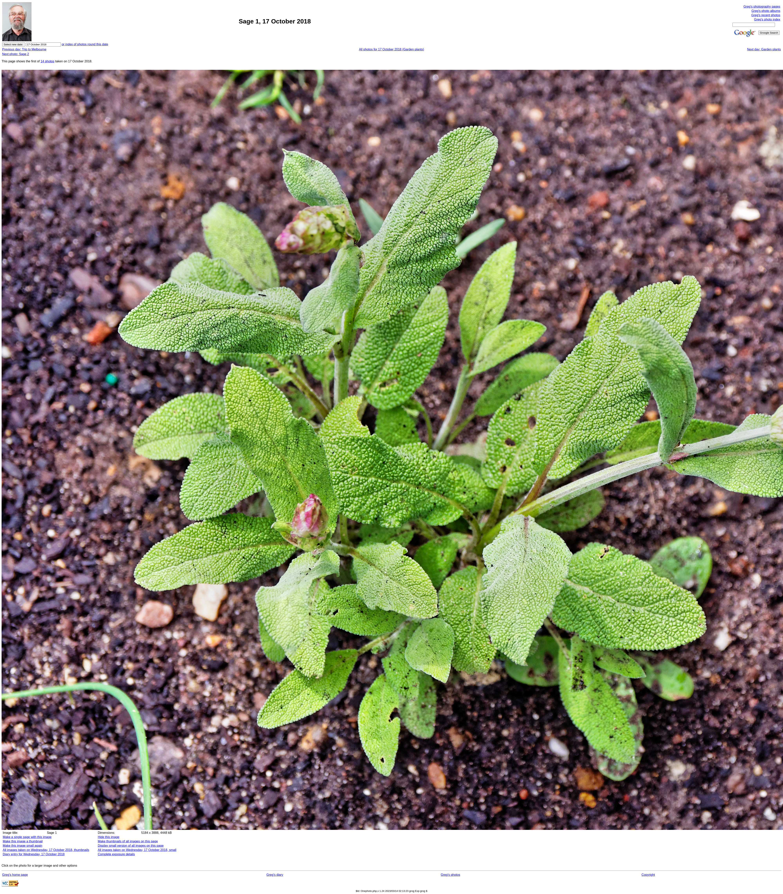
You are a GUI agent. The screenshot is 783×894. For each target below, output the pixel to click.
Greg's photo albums (765, 11)
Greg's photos (450, 874)
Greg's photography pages (761, 6)
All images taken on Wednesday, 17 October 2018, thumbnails (46, 850)
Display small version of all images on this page (130, 845)
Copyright (648, 874)
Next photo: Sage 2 (15, 54)
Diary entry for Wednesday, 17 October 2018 (34, 854)
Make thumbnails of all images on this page (128, 841)
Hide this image (108, 837)
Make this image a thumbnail (23, 841)
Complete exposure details (116, 854)
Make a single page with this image (27, 837)
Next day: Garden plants (764, 49)
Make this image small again (22, 845)
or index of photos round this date (85, 44)
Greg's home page (15, 874)
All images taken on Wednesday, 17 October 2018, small (137, 850)
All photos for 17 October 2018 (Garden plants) (391, 49)
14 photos (47, 61)
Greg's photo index (767, 19)
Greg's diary (274, 874)
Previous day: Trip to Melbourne (24, 49)
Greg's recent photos (765, 15)
